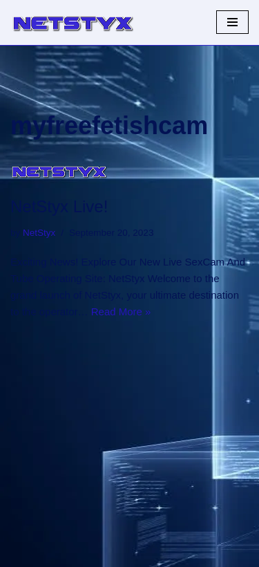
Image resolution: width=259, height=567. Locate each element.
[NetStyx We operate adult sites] (72, 22)
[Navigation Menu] (232, 22)
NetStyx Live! (59, 206)
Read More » (121, 311)
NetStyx (39, 232)
